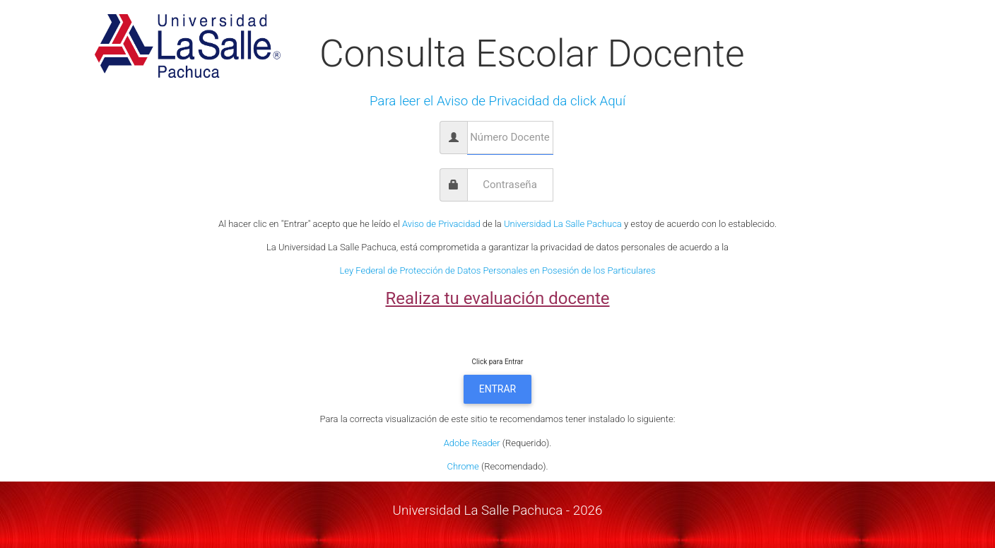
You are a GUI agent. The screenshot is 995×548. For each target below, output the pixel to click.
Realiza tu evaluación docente (497, 298)
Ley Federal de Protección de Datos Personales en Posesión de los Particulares (497, 270)
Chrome (462, 466)
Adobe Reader (472, 443)
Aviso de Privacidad (441, 223)
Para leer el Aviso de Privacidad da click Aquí (497, 101)
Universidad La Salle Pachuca (563, 223)
